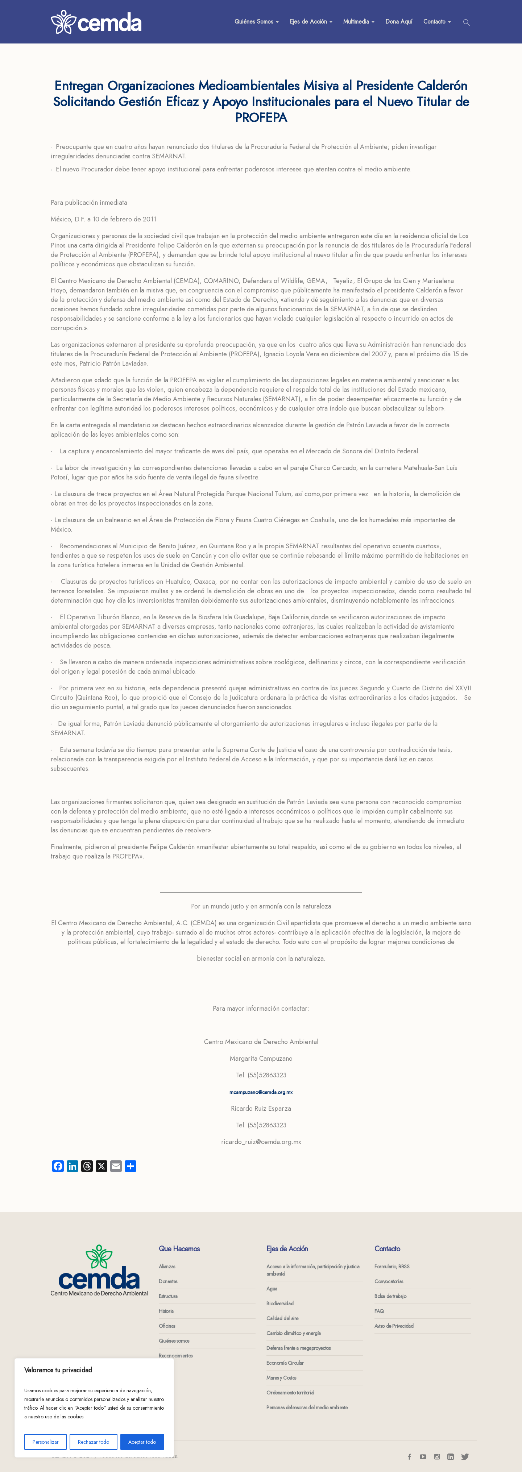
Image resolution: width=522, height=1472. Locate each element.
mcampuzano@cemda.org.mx (261, 1092)
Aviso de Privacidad (393, 1326)
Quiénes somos (174, 1340)
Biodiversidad (279, 1303)
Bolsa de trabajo (390, 1296)
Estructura (168, 1296)
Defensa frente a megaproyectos (298, 1348)
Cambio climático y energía (293, 1333)
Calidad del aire (282, 1318)
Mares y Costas (281, 1377)
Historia (166, 1311)
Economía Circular (284, 1363)
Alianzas (167, 1266)
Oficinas (167, 1326)
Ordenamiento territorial (290, 1392)
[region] (94, 1408)
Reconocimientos (175, 1355)
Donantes (168, 1281)
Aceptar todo (142, 1442)
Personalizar (46, 1442)
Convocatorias (388, 1281)
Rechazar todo (93, 1442)
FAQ (379, 1311)
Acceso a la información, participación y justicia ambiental (312, 1270)
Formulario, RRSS (392, 1266)
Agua (271, 1288)
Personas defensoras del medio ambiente (306, 1407)
